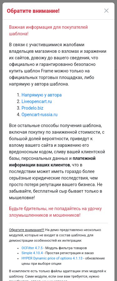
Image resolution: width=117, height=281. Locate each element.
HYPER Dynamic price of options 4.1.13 (52, 258)
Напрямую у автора (42, 94)
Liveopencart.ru (37, 101)
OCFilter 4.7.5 (32, 248)
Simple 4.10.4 (32, 253)
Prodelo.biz (32, 108)
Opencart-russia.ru (39, 114)
